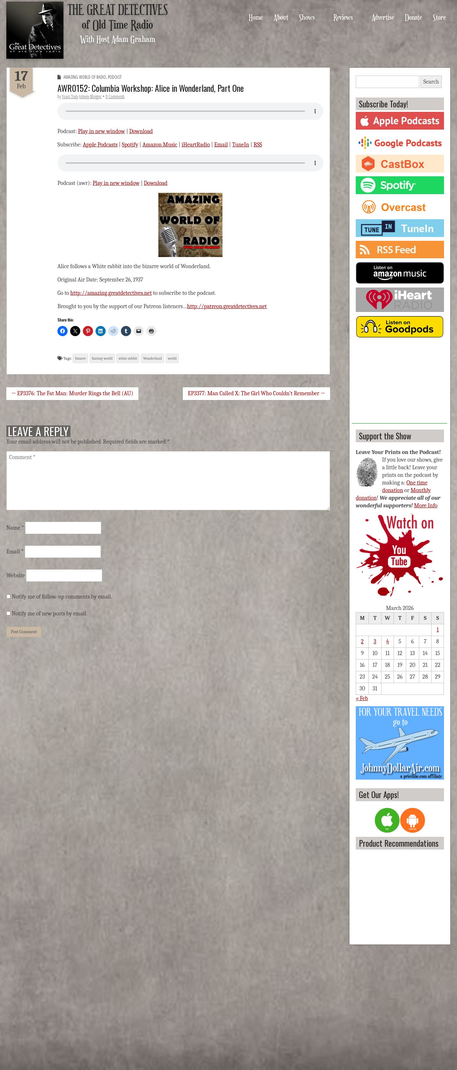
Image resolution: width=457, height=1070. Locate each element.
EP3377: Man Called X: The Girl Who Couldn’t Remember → (256, 393)
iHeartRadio (196, 144)
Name (15, 528)
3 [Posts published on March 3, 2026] (375, 641)
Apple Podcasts (100, 144)
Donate (413, 16)
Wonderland (152, 358)
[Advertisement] (399, 383)
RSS (258, 144)
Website (15, 575)
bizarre (80, 358)
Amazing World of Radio (84, 77)
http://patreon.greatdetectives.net (227, 306)
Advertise (383, 16)
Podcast (115, 77)
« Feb (362, 698)
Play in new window (101, 131)
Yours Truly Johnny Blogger (82, 96)
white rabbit (127, 358)
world (172, 358)
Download (141, 131)
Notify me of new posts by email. (49, 613)
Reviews (343, 16)
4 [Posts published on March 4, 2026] (387, 641)
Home (256, 16)
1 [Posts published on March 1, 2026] (438, 629)
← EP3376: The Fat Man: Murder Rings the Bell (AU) (72, 393)
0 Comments (115, 96)
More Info (426, 505)
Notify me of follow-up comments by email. (62, 596)
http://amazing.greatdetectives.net (111, 293)
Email (221, 144)
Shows (307, 16)
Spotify (130, 144)
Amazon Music (159, 144)
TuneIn (240, 144)
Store (439, 16)
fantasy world (102, 358)
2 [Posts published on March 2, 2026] (362, 641)
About (281, 16)
